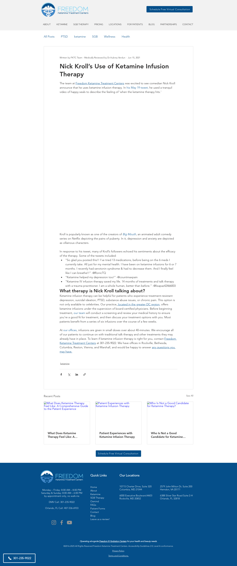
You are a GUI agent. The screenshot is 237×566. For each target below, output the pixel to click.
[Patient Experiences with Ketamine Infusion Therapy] (119, 414)
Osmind (94, 501)
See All (189, 395)
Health (126, 36)
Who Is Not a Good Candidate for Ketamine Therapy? (167, 435)
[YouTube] (69, 522)
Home (93, 487)
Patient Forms (97, 508)
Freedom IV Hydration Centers (112, 541)
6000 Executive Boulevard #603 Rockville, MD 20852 (135, 497)
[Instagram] (54, 522)
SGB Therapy (97, 497)
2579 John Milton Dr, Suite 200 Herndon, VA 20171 (176, 488)
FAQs (93, 504)
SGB (95, 36)
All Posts (49, 36)
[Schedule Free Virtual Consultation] (169, 9)
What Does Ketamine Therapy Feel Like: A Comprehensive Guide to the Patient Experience (67, 435)
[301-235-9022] (19, 558)
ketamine (80, 36)
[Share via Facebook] (61, 374)
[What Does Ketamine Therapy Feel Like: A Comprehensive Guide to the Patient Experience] (67, 414)
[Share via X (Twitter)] (68, 374)
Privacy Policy (118, 551)
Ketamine (95, 494)
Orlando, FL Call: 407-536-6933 (61, 508)
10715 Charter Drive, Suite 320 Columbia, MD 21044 (135, 488)
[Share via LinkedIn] (76, 374)
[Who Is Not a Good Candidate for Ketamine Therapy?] (170, 414)
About (93, 490)
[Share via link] (84, 374)
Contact (94, 512)
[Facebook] (62, 522)
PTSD (64, 36)
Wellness (109, 36)
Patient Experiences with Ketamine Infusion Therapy (117, 435)
